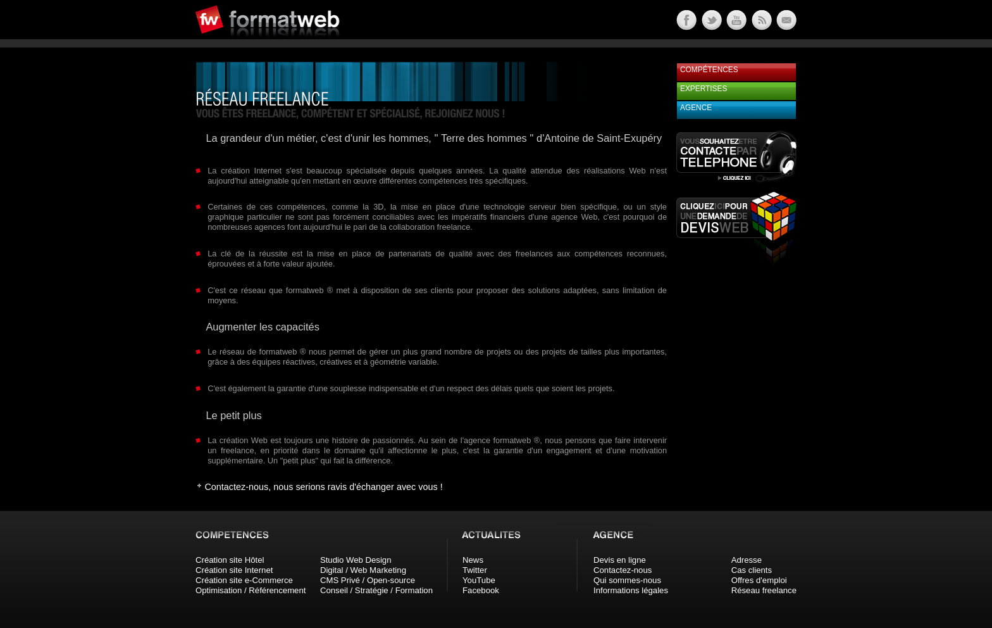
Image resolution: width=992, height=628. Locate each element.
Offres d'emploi (759, 580)
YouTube (478, 580)
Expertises (703, 88)
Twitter (474, 570)
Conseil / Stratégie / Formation (376, 590)
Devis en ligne (619, 560)
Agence (696, 107)
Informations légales (630, 590)
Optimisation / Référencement (250, 590)
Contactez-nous (622, 570)
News (472, 560)
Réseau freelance (764, 590)
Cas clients (751, 570)
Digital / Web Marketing (363, 570)
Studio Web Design (356, 560)
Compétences (709, 69)
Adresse (746, 560)
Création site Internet (234, 570)
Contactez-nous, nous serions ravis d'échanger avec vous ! (323, 487)
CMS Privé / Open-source (367, 580)
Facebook (480, 590)
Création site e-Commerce (244, 580)
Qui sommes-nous (627, 580)
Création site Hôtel (229, 560)
